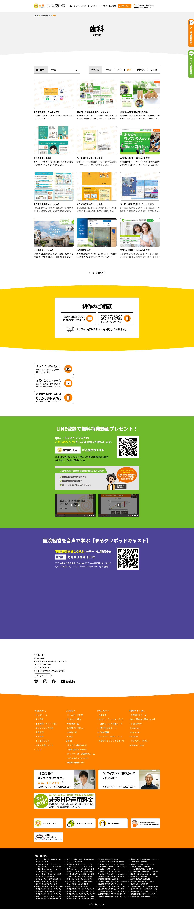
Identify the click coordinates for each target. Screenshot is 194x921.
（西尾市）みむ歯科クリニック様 (46, 884)
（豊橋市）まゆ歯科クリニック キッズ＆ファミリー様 (115, 896)
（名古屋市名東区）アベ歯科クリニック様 (80, 874)
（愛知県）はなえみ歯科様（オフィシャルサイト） (146, 876)
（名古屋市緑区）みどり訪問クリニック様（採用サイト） (148, 891)
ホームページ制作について (110, 736)
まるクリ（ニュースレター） (111, 719)
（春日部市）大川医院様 (74, 862)
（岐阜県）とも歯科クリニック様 (108, 869)
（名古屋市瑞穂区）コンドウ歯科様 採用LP (144, 886)
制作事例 (103, 6)
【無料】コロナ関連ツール (110, 723)
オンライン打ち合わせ (77, 745)
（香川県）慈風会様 (41, 862)
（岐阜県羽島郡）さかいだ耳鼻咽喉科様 (79, 881)
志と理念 (40, 719)
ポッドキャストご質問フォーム (81, 753)
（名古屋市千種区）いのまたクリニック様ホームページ (147, 871)
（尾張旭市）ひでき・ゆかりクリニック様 (80, 869)
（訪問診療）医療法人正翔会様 (139, 867)
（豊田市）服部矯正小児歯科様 (107, 859)
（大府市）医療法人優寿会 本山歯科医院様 (49, 874)
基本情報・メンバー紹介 (46, 723)
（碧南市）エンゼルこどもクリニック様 (48, 896)
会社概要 (112, 6)
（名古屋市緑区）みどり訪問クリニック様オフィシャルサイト (55, 899)
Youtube (134, 736)
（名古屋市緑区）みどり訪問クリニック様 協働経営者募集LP (118, 886)
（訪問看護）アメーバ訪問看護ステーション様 (50, 879)
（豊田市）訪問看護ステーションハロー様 (49, 886)
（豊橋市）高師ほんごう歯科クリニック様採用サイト (83, 899)
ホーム (36, 15)
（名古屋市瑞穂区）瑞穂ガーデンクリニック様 (144, 894)
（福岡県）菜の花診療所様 (138, 862)
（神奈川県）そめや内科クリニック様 (141, 881)
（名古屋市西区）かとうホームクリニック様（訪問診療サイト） (87, 889)
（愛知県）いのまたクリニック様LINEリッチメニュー (83, 871)
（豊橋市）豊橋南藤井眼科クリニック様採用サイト (83, 896)
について (137, 745)
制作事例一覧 (45, 15)
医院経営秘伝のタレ (76, 762)
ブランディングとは (44, 727)
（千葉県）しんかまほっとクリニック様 (48, 869)
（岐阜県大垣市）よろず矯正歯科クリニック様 (144, 896)
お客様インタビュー (76, 727)
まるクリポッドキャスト (78, 758)
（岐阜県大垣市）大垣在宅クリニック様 (48, 891)
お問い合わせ (125, 6)
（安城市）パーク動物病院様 (138, 884)
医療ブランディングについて (111, 740)
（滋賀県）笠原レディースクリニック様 (110, 864)
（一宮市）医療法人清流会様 (44, 876)
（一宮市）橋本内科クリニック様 (46, 881)
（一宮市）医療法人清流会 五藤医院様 (142, 869)
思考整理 (40, 732)
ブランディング (80, 6)
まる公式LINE (136, 723)
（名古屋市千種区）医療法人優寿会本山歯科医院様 (83, 859)
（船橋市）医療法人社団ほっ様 (139, 879)
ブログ (39, 749)
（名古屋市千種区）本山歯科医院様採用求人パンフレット (54, 859)
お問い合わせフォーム (77, 749)
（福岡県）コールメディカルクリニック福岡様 (112, 881)
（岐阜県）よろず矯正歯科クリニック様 (48, 864)
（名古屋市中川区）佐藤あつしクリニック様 (80, 894)
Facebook (134, 732)
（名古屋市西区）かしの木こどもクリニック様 (81, 891)
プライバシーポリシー (140, 740)
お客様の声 (72, 732)
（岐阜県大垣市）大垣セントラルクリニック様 (112, 867)
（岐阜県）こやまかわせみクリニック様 (142, 874)
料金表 (70, 736)
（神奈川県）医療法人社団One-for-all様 (110, 862)
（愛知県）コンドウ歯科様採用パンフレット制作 (145, 859)
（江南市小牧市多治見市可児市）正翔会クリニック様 (115, 891)
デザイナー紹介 (74, 719)
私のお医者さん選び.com (141, 719)
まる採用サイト (137, 714)
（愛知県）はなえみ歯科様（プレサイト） (111, 876)
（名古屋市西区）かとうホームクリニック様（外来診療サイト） (56, 889)
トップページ (42, 714)
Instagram (135, 727)
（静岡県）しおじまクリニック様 (108, 871)
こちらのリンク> (65, 442)
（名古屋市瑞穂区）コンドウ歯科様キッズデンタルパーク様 (117, 894)
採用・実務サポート (44, 745)
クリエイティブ (42, 740)
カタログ (103, 714)
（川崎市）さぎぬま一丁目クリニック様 (79, 876)
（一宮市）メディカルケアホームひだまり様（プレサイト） (117, 874)
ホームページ (93, 6)
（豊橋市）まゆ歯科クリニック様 (77, 886)
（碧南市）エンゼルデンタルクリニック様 (143, 889)
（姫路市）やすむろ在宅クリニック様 (109, 884)
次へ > (102, 272)
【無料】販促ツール (108, 727)
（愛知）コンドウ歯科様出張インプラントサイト (82, 879)
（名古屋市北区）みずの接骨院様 (77, 884)
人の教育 (40, 736)
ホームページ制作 (75, 714)
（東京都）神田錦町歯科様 (43, 871)
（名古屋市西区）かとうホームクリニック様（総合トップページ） (57, 894)
